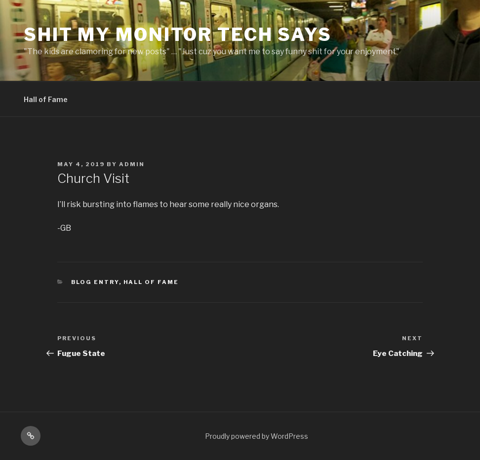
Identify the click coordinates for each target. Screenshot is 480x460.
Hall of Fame (46, 99)
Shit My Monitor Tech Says (178, 34)
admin (132, 164)
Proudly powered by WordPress (256, 436)
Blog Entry (95, 282)
